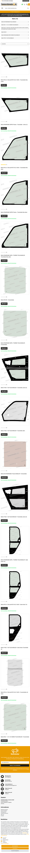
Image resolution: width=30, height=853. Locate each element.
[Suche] (28, 8)
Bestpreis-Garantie (4, 809)
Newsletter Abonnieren (15, 765)
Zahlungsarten (3, 812)
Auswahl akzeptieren (15, 850)
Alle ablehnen (15, 848)
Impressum (25, 832)
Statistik (4, 838)
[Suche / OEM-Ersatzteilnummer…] (15, 8)
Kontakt (2, 815)
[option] (15, 12)
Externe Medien (5, 839)
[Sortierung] (15, 44)
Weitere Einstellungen (5, 843)
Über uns (2, 814)
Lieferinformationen (4, 813)
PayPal (4, 841)
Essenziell (4, 837)
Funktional (5, 842)
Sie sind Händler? (26, 0)
